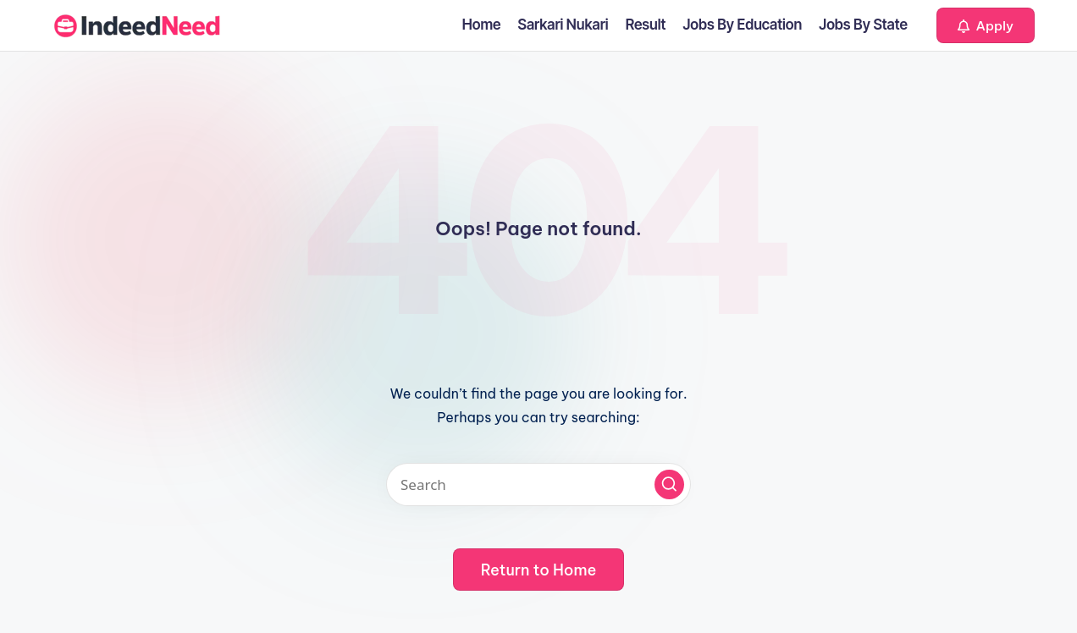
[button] (985, 25)
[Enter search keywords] (538, 484)
